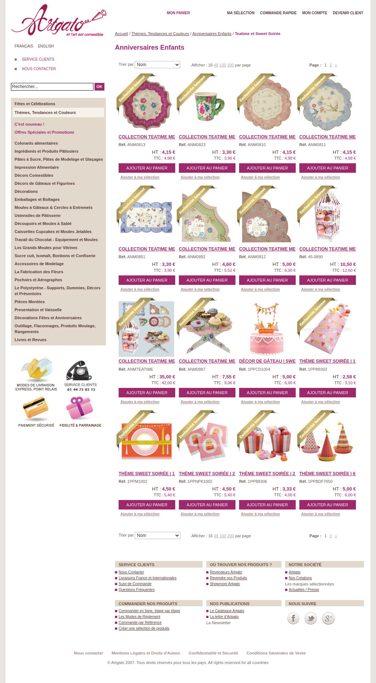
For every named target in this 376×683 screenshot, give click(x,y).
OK (99, 86)
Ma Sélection (240, 13)
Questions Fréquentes (136, 590)
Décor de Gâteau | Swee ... (271, 361)
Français (24, 46)
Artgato (294, 572)
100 (222, 65)
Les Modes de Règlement (139, 617)
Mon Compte (314, 13)
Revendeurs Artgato (226, 572)
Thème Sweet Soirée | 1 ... (329, 361)
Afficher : (199, 65)
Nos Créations (300, 578)
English (46, 46)
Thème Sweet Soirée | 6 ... (329, 473)
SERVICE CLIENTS (38, 59)
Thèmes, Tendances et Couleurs (160, 33)
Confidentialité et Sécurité (213, 653)
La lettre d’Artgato (224, 617)
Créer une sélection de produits (144, 628)
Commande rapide (278, 13)
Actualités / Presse (304, 590)
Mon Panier (178, 13)
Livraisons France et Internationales (147, 578)
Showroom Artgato (225, 584)
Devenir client (348, 13)
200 (230, 65)
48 (216, 65)
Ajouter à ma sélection (140, 177)
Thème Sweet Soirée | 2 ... (209, 473)
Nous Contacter (131, 572)
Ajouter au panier (146, 168)
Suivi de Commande (135, 584)
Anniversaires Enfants (211, 33)
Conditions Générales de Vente (276, 653)
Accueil (121, 33)
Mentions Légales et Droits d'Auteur (146, 653)
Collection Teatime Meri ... (151, 137)
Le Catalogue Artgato (227, 611)
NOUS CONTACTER (39, 69)
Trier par (127, 64)
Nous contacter (88, 653)
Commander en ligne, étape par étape (149, 611)
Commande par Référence (140, 623)
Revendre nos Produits (228, 578)
